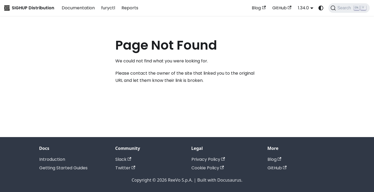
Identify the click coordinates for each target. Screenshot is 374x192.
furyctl (108, 8)
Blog (259, 8)
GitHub (282, 8)
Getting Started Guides (63, 168)
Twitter (125, 168)
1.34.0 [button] (303, 8)
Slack (123, 159)
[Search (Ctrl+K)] (349, 8)
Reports (129, 8)
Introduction (52, 159)
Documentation (78, 8)
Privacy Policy (208, 159)
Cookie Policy (207, 168)
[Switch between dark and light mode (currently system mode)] (321, 8)
